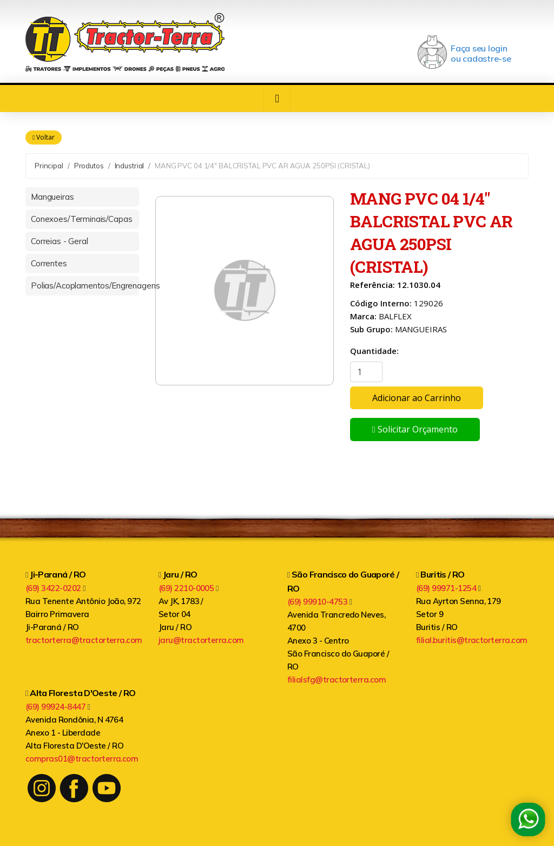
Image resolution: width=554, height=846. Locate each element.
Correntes (49, 263)
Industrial (129, 165)
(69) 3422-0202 (55, 588)
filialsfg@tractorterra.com (336, 679)
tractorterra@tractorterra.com (83, 640)
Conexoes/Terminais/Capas (81, 219)
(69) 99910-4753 (319, 601)
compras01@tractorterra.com (81, 758)
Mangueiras (52, 197)
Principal (49, 165)
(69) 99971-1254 (448, 588)
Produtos (89, 165)
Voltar (43, 137)
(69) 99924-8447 (57, 706)
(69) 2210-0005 (189, 588)
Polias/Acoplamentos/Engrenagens (85, 285)
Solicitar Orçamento (415, 429)
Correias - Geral (59, 241)
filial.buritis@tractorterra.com (471, 640)
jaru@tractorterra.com (201, 640)
